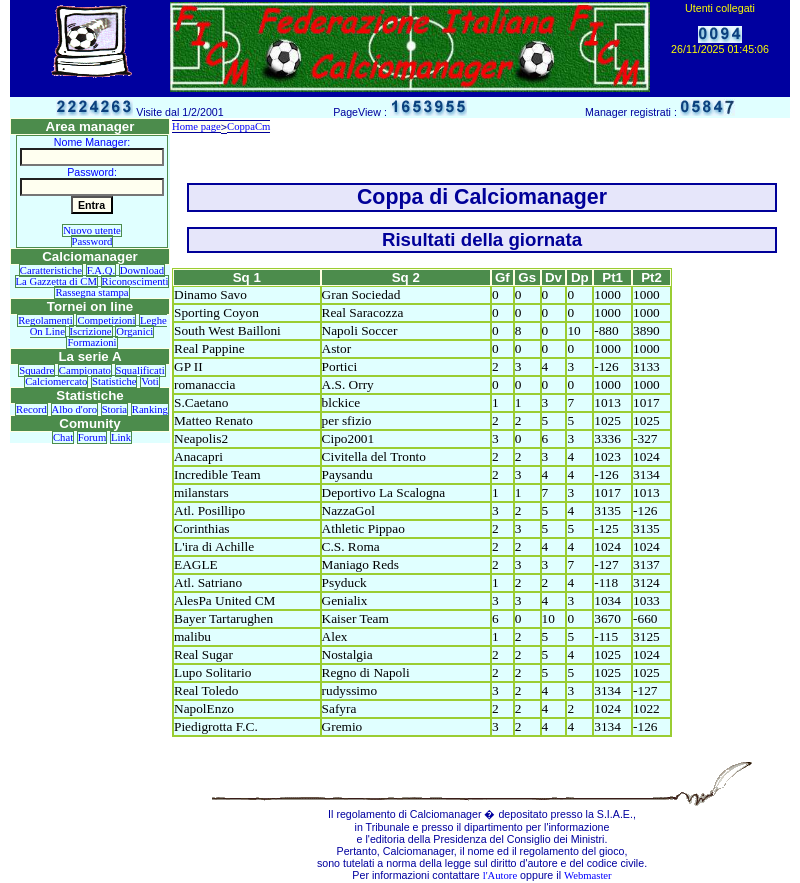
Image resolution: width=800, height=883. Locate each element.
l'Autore (500, 875)
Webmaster (588, 875)
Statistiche (114, 381)
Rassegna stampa (91, 292)
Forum (92, 437)
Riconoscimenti (135, 281)
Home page (196, 126)
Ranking (150, 409)
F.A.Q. (101, 270)
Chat (63, 437)
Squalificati (140, 370)
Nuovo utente (92, 230)
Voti (150, 381)
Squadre (36, 370)
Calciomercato (56, 381)
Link (121, 437)
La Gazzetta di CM (56, 281)
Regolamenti (45, 320)
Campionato (85, 370)
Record (31, 409)
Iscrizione (91, 331)
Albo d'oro (74, 409)
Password (92, 241)
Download (142, 270)
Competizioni (106, 320)
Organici (134, 331)
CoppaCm (248, 126)
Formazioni (91, 342)
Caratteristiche (51, 270)
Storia (114, 409)
